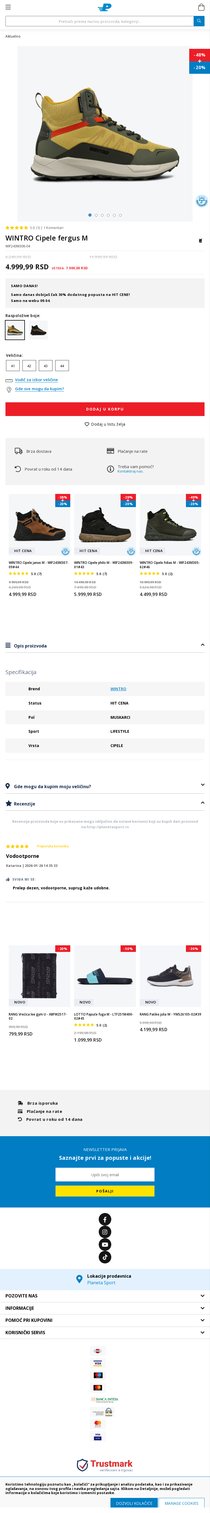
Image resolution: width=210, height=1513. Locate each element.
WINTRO (118, 688)
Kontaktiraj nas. (131, 471)
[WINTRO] (200, 243)
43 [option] (46, 365)
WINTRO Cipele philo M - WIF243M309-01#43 (103, 565)
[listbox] (105, 367)
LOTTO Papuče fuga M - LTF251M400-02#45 (103, 1016)
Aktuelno (13, 36)
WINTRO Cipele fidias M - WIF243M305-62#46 (170, 565)
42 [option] (29, 365)
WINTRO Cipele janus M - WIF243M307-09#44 (39, 565)
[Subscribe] (105, 1191)
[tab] (105, 645)
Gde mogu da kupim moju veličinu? (52, 787)
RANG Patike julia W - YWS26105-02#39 (170, 1014)
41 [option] (13, 365)
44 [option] (62, 365)
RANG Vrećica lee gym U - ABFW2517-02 (38, 1016)
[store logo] (105, 7)
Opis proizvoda (30, 646)
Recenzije (24, 804)
